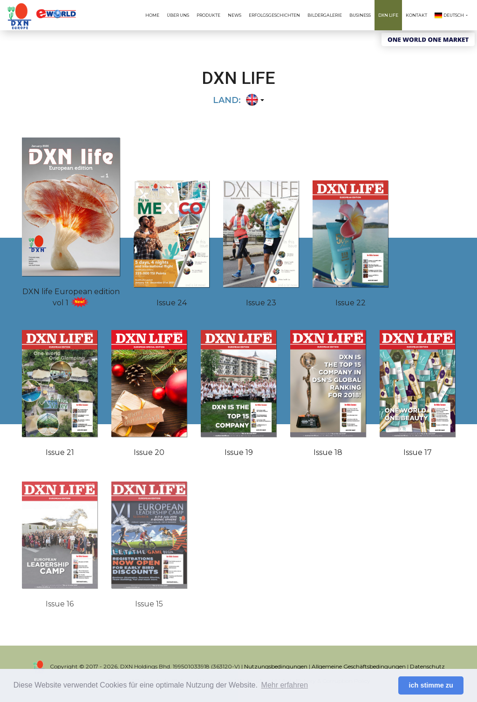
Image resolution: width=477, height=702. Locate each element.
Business (360, 15)
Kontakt (416, 15)
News (234, 15)
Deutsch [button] (450, 15)
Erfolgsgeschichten (274, 15)
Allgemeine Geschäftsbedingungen (359, 666)
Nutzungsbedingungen (275, 666)
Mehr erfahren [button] (284, 685)
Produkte (208, 15)
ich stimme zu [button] (431, 685)
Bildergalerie (324, 15)
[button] (254, 100)
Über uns (178, 15)
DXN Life (388, 15)
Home (152, 15)
